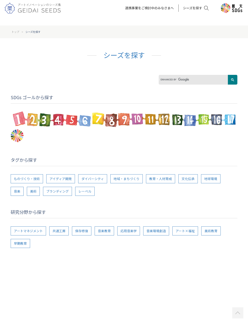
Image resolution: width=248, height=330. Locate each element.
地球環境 (210, 178)
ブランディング (57, 191)
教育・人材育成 (160, 178)
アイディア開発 (61, 178)
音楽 (17, 191)
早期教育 (20, 243)
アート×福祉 (185, 230)
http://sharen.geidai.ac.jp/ (210, 300)
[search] (191, 80)
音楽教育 (104, 230)
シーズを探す (192, 8)
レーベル (84, 191)
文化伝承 (188, 178)
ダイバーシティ (92, 178)
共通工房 (59, 230)
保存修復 (81, 230)
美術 (33, 191)
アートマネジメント (28, 230)
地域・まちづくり (127, 178)
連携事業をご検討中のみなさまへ (149, 8)
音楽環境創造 (156, 230)
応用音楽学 (129, 230)
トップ (15, 32)
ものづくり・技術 (27, 178)
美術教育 (211, 230)
